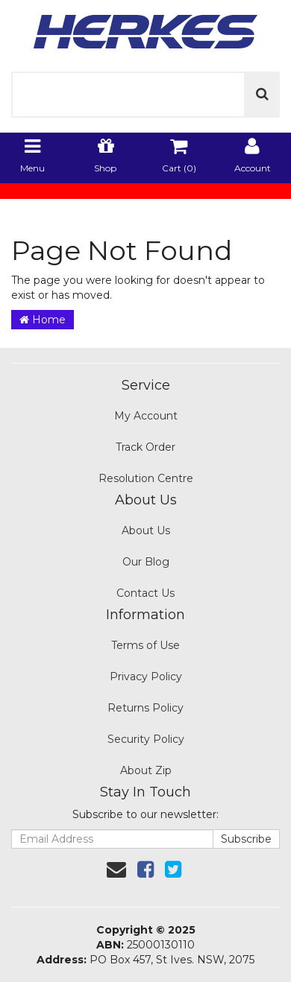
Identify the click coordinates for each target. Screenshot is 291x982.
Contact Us (145, 593)
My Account (146, 415)
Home (42, 319)
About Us (146, 530)
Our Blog (145, 561)
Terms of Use (145, 645)
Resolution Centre (145, 478)
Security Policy (145, 739)
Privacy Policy (146, 676)
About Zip (146, 770)
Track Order (145, 447)
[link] (145, 869)
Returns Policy (145, 708)
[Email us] (116, 869)
